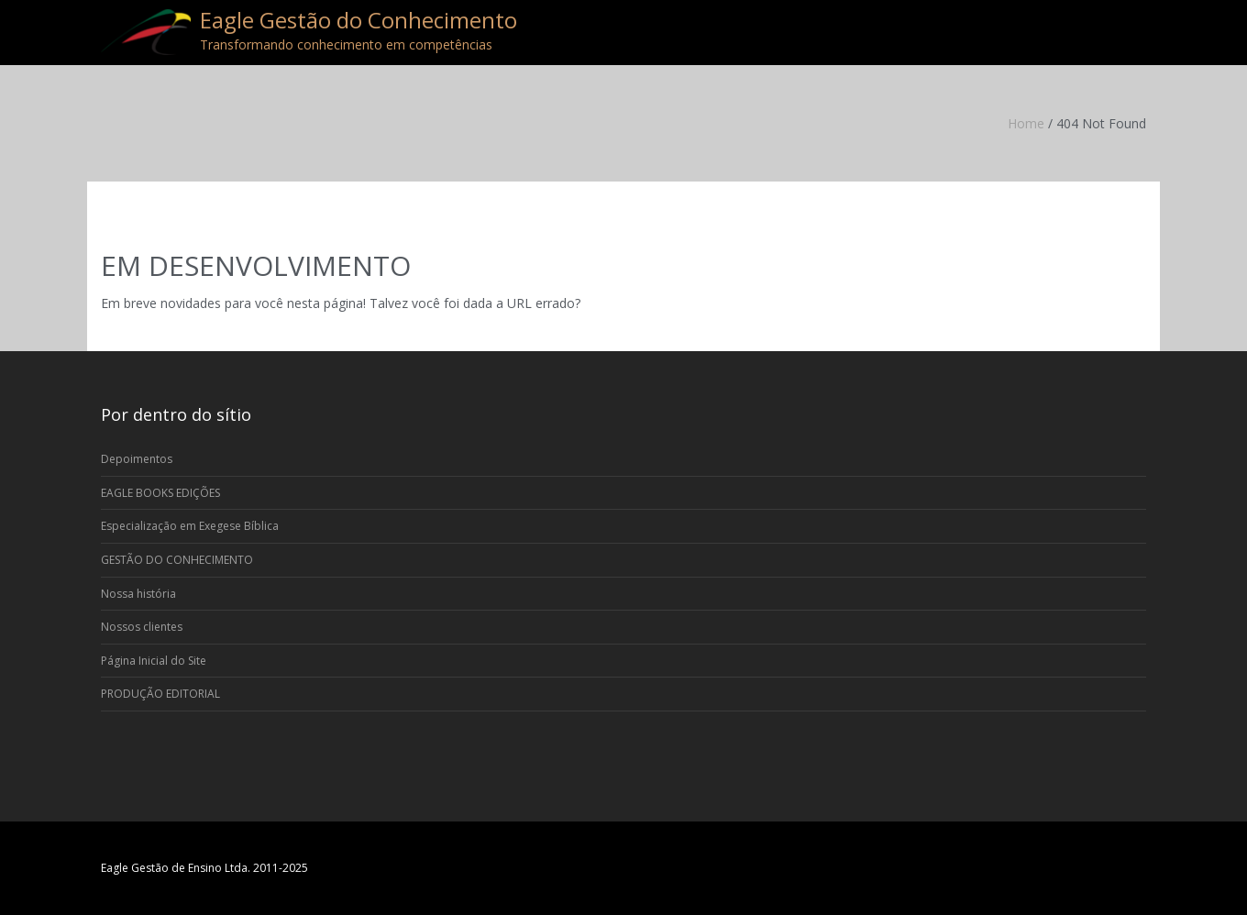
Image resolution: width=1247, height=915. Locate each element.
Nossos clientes (141, 626)
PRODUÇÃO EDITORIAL (160, 693)
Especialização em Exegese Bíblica (190, 526)
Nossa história (138, 593)
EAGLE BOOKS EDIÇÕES (160, 493)
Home (1026, 123)
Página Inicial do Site (153, 660)
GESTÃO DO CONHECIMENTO (177, 560)
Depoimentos (136, 459)
